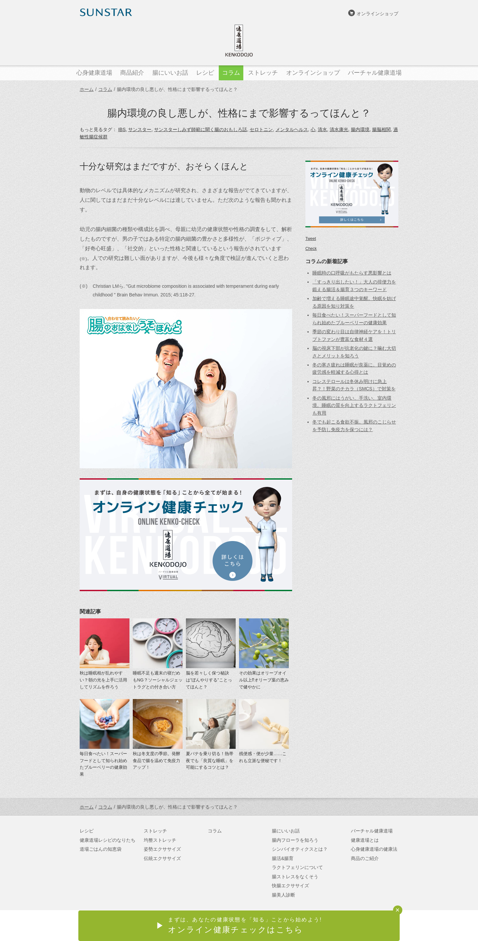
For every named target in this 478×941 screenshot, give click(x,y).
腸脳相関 (381, 129)
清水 (322, 129)
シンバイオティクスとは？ (300, 849)
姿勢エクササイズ (162, 849)
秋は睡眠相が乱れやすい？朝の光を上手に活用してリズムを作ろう (103, 679)
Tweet (310, 238)
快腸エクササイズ (290, 885)
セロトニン (261, 129)
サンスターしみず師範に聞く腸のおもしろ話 (200, 129)
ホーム (87, 89)
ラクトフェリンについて (297, 867)
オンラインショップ (377, 13)
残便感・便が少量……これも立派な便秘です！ (262, 757)
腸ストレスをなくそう (295, 876)
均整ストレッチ (160, 840)
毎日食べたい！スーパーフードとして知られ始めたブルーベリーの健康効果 (103, 764)
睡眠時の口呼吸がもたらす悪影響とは (351, 272)
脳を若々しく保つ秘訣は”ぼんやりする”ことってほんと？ (209, 679)
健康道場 (239, 40)
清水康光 (339, 129)
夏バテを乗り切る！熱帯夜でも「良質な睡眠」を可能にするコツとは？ (209, 760)
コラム (105, 89)
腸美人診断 (283, 895)
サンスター (139, 129)
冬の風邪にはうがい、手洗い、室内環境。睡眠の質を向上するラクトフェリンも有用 (354, 405)
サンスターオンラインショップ (365, 926)
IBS (122, 129)
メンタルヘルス (292, 129)
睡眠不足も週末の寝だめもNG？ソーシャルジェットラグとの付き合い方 (158, 679)
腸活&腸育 (282, 858)
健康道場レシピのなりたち (107, 840)
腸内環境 (360, 129)
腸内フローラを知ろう (295, 840)
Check (311, 248)
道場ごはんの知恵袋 (100, 849)
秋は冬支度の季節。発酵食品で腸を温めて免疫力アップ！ (156, 760)
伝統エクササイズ (162, 858)
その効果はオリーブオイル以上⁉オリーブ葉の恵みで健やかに (264, 679)
